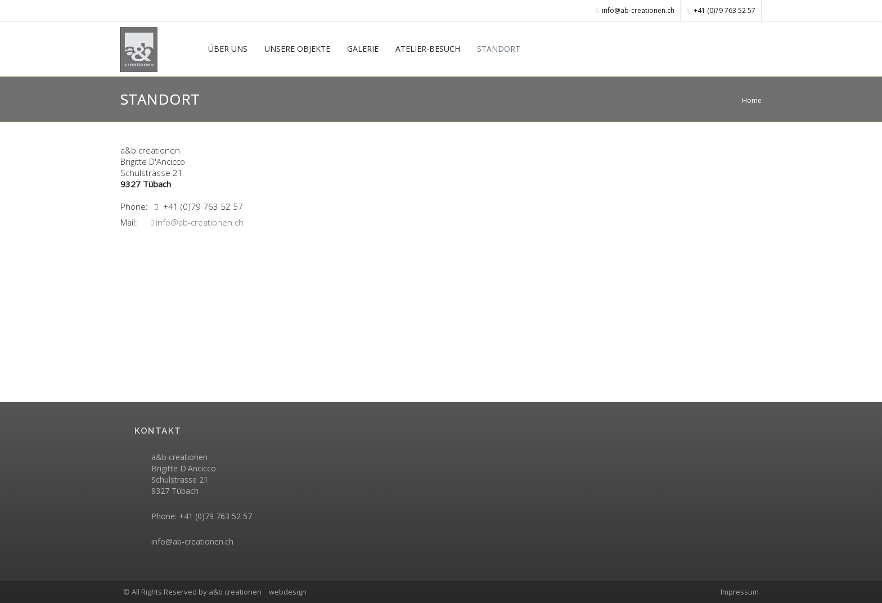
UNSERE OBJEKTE (297, 48)
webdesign (288, 592)
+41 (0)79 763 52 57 (721, 10)
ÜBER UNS (228, 48)
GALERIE (363, 48)
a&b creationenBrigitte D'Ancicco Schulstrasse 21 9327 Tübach (183, 474)
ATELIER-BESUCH (427, 48)
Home (752, 100)
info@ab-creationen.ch (197, 222)
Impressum (740, 592)
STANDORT (498, 48)
